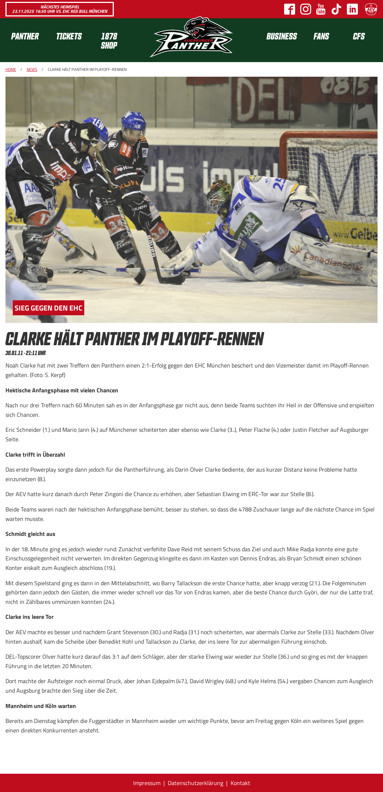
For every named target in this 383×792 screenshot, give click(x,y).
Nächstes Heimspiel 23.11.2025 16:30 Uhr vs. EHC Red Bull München (59, 9)
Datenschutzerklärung (195, 782)
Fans (321, 35)
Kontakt (240, 782)
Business (282, 35)
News (32, 69)
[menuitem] (27, 40)
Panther (25, 35)
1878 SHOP (109, 40)
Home (10, 69)
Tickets (69, 35)
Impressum (146, 782)
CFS (359, 35)
